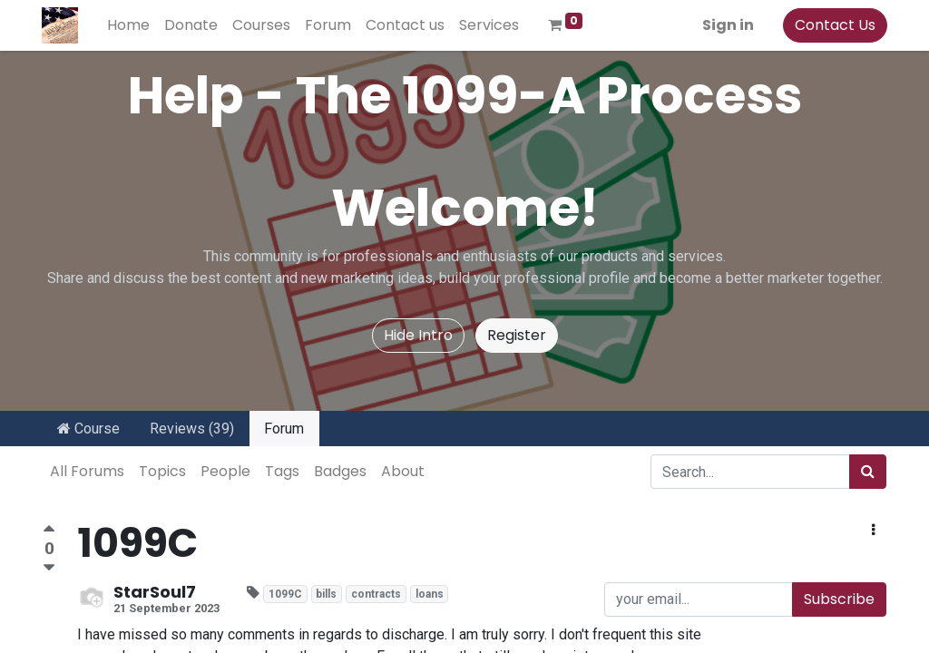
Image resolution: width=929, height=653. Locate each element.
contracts (376, 594)
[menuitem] (129, 25)
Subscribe (839, 599)
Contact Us (834, 25)
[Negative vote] (49, 568)
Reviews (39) (192, 428)
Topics (162, 471)
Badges (340, 471)
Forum (284, 428)
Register (516, 335)
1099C (285, 594)
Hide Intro (418, 335)
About (403, 471)
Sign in (727, 25)
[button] (873, 530)
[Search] (867, 471)
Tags (282, 471)
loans (430, 594)
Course (88, 428)
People (225, 471)
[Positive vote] (49, 531)
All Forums (87, 471)
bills (326, 594)
